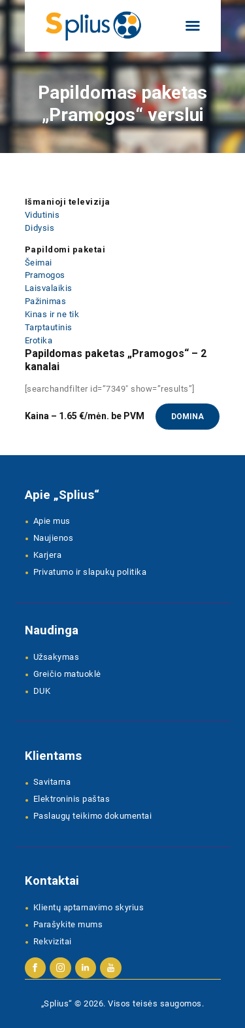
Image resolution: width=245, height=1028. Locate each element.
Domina (187, 416)
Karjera (47, 555)
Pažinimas (46, 301)
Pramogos (45, 275)
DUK (42, 691)
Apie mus (52, 521)
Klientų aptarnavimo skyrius (88, 907)
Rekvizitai (52, 941)
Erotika (39, 340)
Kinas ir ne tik (52, 314)
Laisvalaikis (49, 288)
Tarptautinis (49, 327)
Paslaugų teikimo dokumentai (92, 816)
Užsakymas (56, 657)
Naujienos (53, 538)
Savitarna (52, 782)
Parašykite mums (68, 924)
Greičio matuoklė (67, 674)
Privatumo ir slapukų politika (90, 572)
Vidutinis (42, 215)
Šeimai (38, 262)
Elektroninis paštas (71, 799)
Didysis (40, 228)
